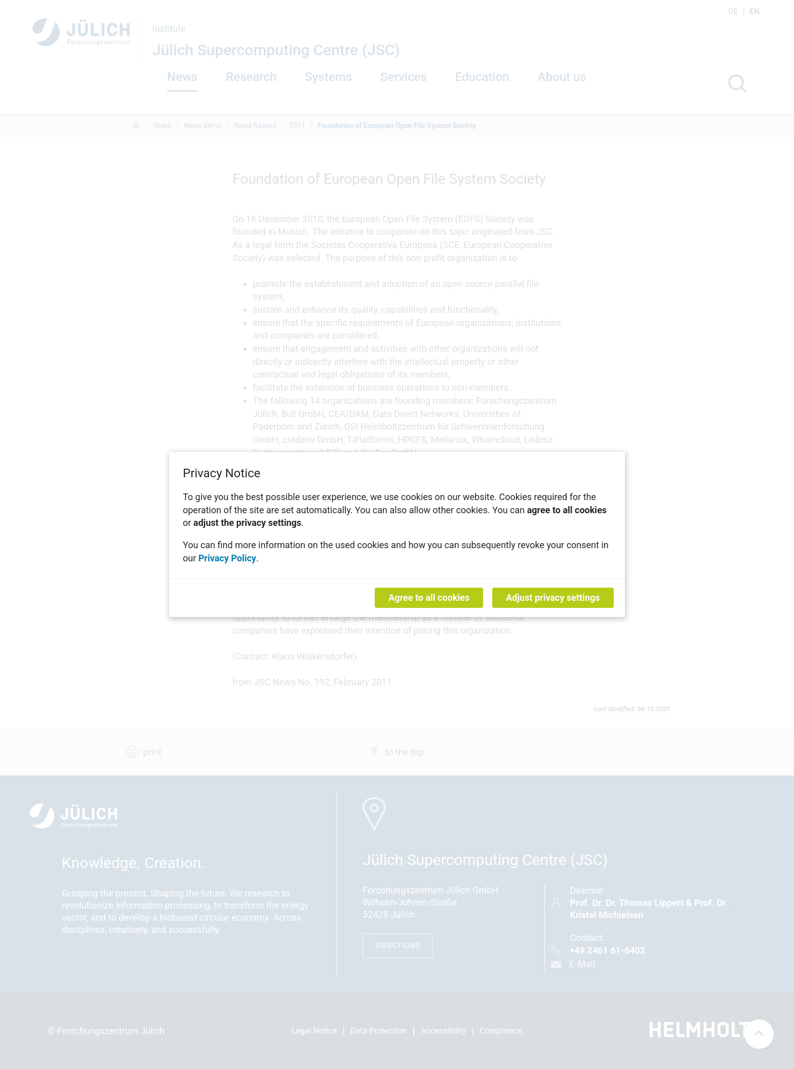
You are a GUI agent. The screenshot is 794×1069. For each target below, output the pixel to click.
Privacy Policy (227, 557)
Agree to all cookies (428, 597)
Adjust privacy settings (553, 597)
